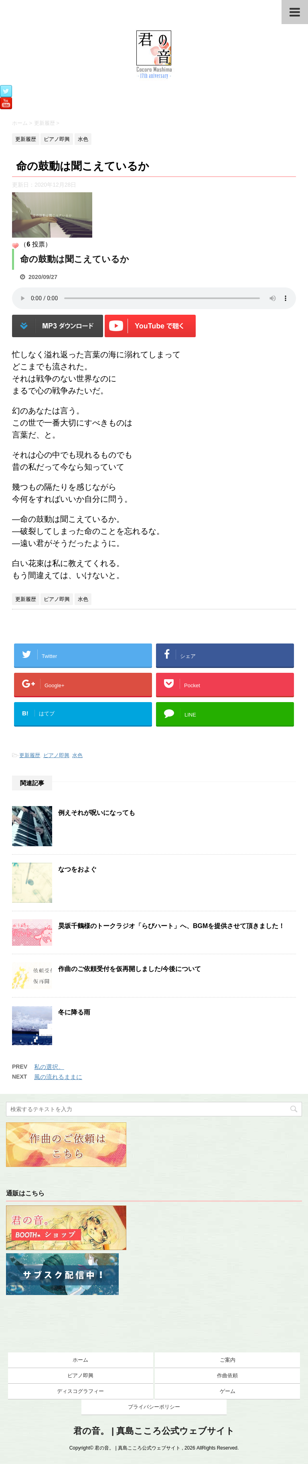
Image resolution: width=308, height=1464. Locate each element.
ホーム (80, 1360)
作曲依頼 (227, 1375)
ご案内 (227, 1360)
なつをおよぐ (77, 869)
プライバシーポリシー (154, 1407)
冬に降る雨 (74, 1012)
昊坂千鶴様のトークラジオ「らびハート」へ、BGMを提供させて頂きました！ (171, 925)
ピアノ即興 (56, 755)
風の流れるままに (58, 1076)
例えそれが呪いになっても (96, 812)
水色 (77, 755)
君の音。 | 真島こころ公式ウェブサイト (154, 1431)
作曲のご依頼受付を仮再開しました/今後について (129, 968)
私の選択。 (49, 1066)
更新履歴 (29, 755)
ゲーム (227, 1391)
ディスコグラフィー (80, 1391)
